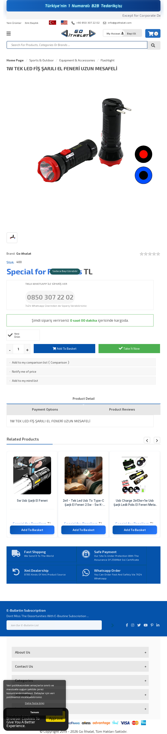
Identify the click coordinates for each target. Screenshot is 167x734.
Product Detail (84, 398)
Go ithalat (23, 253)
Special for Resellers (44, 271)
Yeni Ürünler (14, 22)
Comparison (59, 362)
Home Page (15, 60)
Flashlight (108, 60)
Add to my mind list (25, 380)
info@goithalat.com (117, 23)
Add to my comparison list (30, 362)
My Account (114, 33)
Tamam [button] (34, 712)
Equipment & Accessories (77, 60)
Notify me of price (24, 371)
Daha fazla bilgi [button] (34, 703)
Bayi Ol (131, 33)
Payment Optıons (45, 409)
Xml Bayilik (31, 22)
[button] (157, 440)
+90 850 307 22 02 (86, 23)
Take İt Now (129, 348)
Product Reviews (122, 409)
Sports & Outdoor (41, 60)
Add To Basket (65, 348)
